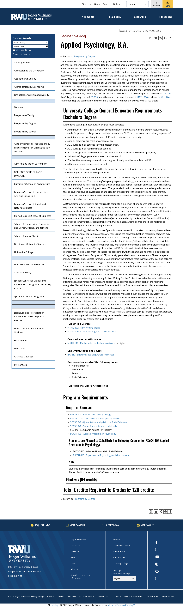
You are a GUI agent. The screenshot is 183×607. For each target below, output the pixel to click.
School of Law (119, 557)
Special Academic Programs (29, 296)
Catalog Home (22, 62)
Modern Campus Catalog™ (121, 605)
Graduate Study (22, 272)
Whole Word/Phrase (23, 50)
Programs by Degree (25, 123)
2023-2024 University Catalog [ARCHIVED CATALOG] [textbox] (141, 31)
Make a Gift (147, 525)
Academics (114, 17)
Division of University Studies (30, 244)
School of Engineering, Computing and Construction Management (32, 225)
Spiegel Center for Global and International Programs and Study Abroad (32, 284)
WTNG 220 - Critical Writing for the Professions (91, 331)
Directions (19, 348)
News (96, 4)
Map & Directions (78, 539)
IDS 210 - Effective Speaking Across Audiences (90, 354)
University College (24, 252)
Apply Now (112, 525)
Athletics (117, 4)
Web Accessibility (133, 596)
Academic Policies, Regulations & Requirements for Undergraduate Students (32, 147)
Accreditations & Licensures (29, 86)
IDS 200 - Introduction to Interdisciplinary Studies (95, 418)
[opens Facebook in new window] (157, 542)
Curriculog (104, 596)
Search (156, 5)
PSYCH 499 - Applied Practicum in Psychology (93, 433)
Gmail (61, 596)
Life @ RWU (166, 17)
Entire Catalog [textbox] (19, 42)
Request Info (42, 525)
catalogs (55, 605)
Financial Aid (21, 340)
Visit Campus (77, 525)
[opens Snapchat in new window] (157, 571)
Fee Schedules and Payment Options (29, 330)
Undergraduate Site (121, 545)
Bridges (72, 596)
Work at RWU (168, 596)
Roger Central (87, 596)
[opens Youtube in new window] (157, 556)
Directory (86, 4)
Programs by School (25, 131)
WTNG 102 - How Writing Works (84, 327)
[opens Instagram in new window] (157, 564)
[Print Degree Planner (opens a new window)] (151, 38)
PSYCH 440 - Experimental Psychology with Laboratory (101, 455)
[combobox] (147, 30)
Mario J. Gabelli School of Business (32, 215)
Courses (18, 107)
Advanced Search (21, 54)
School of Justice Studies (27, 236)
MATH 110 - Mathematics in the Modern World (91, 343)
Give (168, 5)
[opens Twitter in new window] (157, 549)
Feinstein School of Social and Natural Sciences (30, 205)
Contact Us (75, 545)
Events (106, 4)
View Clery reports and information (80, 577)
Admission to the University (29, 70)
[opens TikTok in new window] (157, 578)
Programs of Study (24, 115)
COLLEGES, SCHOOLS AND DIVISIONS (28, 173)
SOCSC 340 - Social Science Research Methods (93, 426)
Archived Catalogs (24, 356)
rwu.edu (116, 539)
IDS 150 (94, 97)
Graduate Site (119, 551)
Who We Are (88, 17)
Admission (140, 17)
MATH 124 (142, 97)
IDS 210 (167, 93)
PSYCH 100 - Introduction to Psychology (90, 414)
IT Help (117, 596)
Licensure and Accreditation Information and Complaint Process (29, 316)
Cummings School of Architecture (32, 183)
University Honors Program (29, 264)
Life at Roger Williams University (31, 94)
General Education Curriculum (30, 163)
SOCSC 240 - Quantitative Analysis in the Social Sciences (98, 422)
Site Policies (151, 596)
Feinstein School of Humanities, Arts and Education (31, 193)
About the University (25, 78)
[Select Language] (124, 578)
